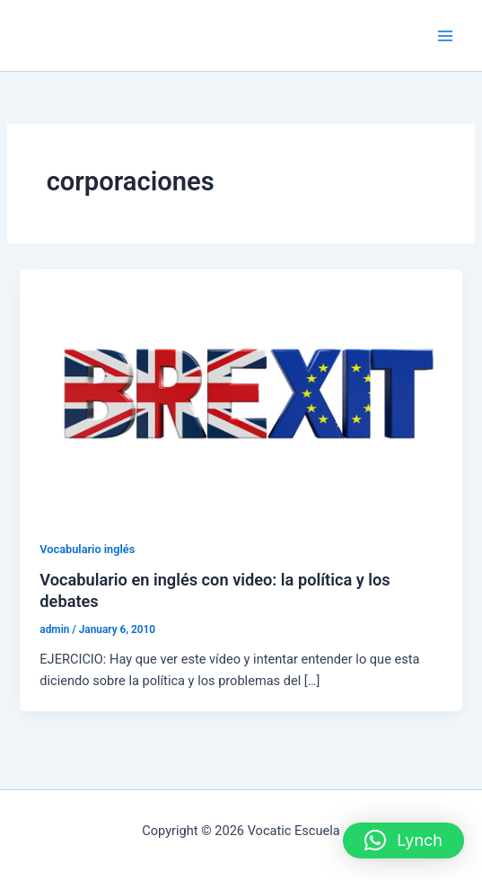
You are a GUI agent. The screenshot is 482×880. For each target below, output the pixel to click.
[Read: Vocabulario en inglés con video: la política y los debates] (240, 392)
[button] (403, 840)
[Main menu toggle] (445, 36)
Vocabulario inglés (87, 549)
